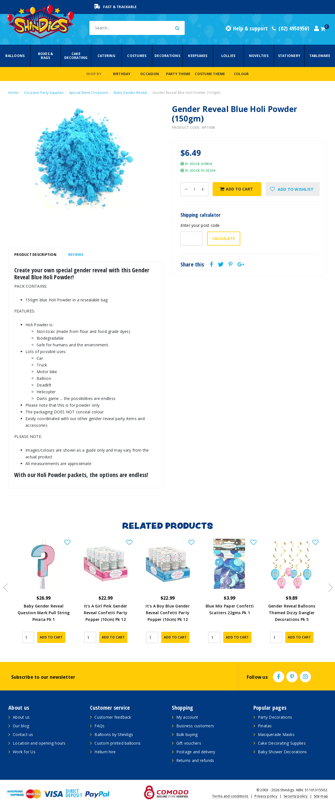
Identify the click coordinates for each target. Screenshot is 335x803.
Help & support (247, 28)
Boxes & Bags (45, 55)
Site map (321, 787)
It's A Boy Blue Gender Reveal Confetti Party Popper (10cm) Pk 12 (168, 612)
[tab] (35, 255)
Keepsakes (197, 55)
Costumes (136, 55)
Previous (4, 582)
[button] (292, 189)
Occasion (149, 74)
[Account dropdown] (316, 28)
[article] (44, 590)
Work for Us (24, 743)
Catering (106, 55)
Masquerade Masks (276, 726)
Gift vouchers (188, 734)
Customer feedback (112, 708)
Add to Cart (236, 189)
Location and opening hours (39, 734)
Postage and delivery (195, 743)
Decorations (167, 55)
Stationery (289, 55)
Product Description (35, 254)
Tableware (319, 55)
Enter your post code (200, 225)
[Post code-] (191, 239)
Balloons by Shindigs (113, 726)
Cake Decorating (76, 55)
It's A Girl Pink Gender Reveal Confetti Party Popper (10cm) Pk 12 (105, 612)
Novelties (259, 55)
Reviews (76, 254)
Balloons (15, 55)
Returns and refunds (195, 752)
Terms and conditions (230, 787)
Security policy (296, 787)
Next (328, 582)
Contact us (23, 726)
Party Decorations (275, 708)
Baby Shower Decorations (282, 743)
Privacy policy (266, 787)
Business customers (195, 717)
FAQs (99, 717)
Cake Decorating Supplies (282, 734)
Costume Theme (210, 74)
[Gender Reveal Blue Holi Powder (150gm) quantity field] (194, 189)
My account (187, 708)
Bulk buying (187, 726)
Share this (192, 264)
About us (21, 708)
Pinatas (265, 717)
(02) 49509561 (291, 28)
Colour (241, 74)
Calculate (223, 238)
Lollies (228, 55)
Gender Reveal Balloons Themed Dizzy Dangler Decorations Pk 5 (291, 612)
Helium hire (105, 743)
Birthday (122, 74)
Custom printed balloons (117, 734)
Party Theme (178, 74)
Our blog (21, 717)
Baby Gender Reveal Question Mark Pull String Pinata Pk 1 (44, 612)
